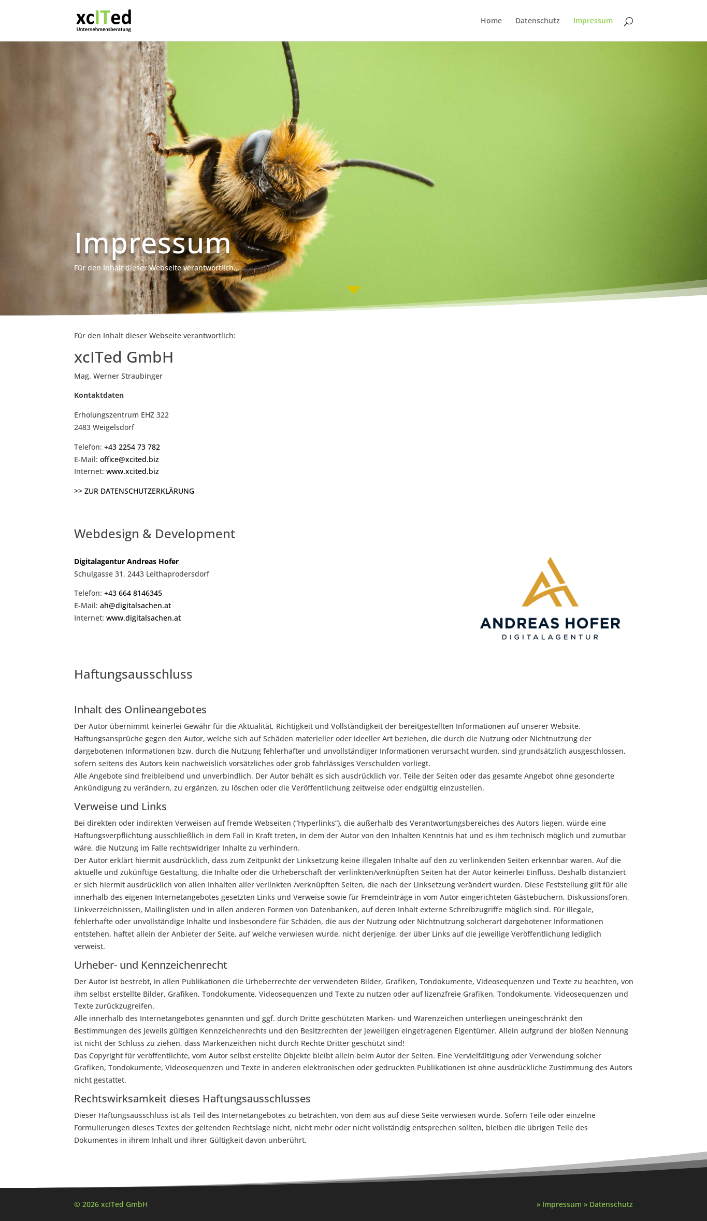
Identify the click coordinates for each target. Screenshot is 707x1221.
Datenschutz (537, 21)
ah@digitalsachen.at (135, 605)
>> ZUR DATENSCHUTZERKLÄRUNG (134, 491)
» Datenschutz (608, 1204)
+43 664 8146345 (133, 593)
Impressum (593, 21)
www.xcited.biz (132, 471)
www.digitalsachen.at (143, 618)
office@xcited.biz (129, 459)
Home (491, 21)
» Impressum (559, 1204)
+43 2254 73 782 (132, 447)
